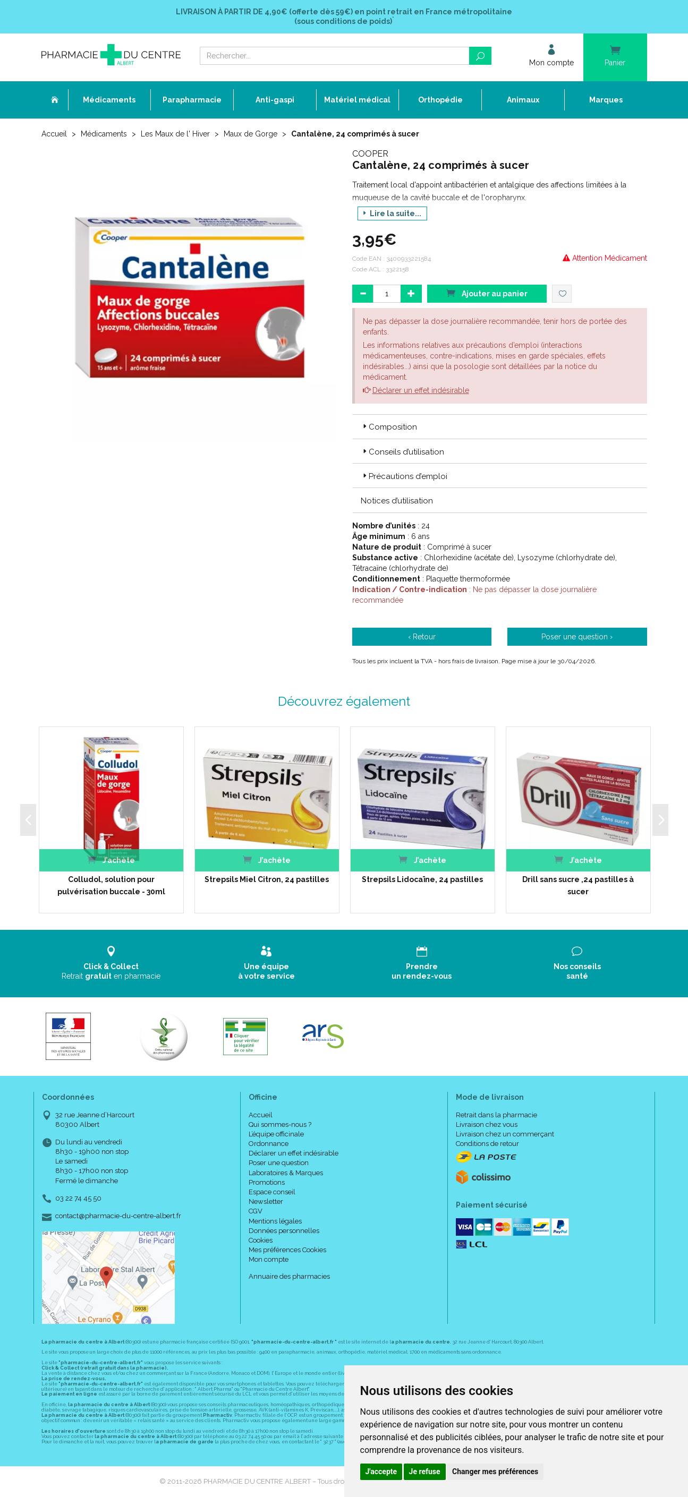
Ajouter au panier (486, 293)
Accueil (54, 134)
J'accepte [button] (381, 1471)
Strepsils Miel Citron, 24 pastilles (267, 879)
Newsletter (266, 1201)
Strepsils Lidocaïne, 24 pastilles (422, 879)
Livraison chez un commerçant (505, 1134)
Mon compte (268, 1259)
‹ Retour (422, 636)
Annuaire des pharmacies (289, 1276)
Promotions (267, 1182)
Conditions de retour (487, 1144)
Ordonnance (268, 1144)
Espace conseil (272, 1192)
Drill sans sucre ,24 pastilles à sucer (578, 885)
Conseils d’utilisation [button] (402, 452)
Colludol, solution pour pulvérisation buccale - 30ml (111, 885)
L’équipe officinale (276, 1134)
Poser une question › (577, 636)
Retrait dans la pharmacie (496, 1115)
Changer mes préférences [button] (495, 1471)
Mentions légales (275, 1221)
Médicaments (104, 134)
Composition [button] (389, 427)
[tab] (500, 426)
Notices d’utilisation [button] (397, 501)
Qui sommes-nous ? (280, 1124)
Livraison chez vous (486, 1124)
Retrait (111, 963)
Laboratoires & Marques (286, 1173)
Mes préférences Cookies (287, 1250)
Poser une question (279, 1163)
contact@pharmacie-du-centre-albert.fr (118, 1216)
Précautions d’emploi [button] (404, 476)
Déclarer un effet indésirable (420, 390)
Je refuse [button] (424, 1471)
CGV (255, 1211)
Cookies (261, 1240)
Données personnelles (284, 1231)
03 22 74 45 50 (78, 1198)
